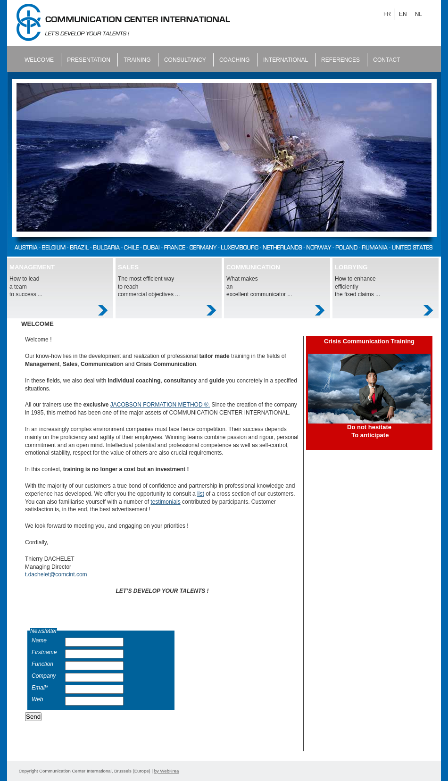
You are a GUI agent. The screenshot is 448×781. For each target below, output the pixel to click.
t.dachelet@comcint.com (56, 574)
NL (418, 14)
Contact (386, 60)
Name (39, 640)
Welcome (40, 60)
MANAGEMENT (32, 267)
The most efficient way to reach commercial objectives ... (149, 286)
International (286, 60)
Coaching (235, 60)
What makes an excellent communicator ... (259, 286)
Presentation (89, 60)
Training (138, 60)
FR (387, 14)
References (341, 60)
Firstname (44, 652)
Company (44, 676)
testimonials (165, 502)
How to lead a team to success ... (25, 286)
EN (403, 14)
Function (42, 664)
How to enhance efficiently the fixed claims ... (357, 286)
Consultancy (185, 60)
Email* (40, 687)
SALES (128, 267)
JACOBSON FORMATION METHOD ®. (160, 404)
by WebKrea (166, 770)
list (200, 493)
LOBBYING (351, 267)
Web (37, 699)
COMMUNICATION (253, 267)
